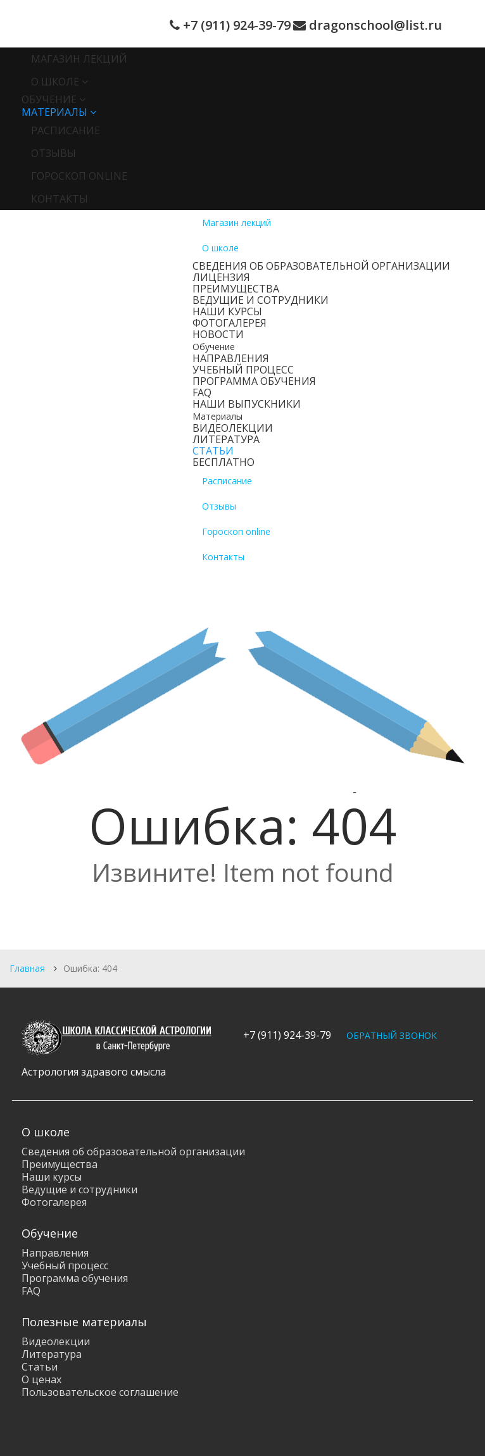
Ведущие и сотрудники (260, 300)
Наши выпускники (246, 404)
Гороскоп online (79, 176)
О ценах (41, 1379)
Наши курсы (227, 311)
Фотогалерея (229, 323)
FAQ (201, 392)
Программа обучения (254, 381)
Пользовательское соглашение (100, 1392)
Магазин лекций (79, 59)
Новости (218, 334)
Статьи (213, 451)
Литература (226, 439)
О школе (55, 82)
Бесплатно (223, 462)
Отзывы (53, 153)
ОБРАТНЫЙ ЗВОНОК (391, 1035)
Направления (230, 358)
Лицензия (221, 277)
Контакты (59, 199)
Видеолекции (232, 428)
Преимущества (235, 289)
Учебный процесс (243, 370)
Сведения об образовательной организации (321, 266)
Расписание (65, 130)
